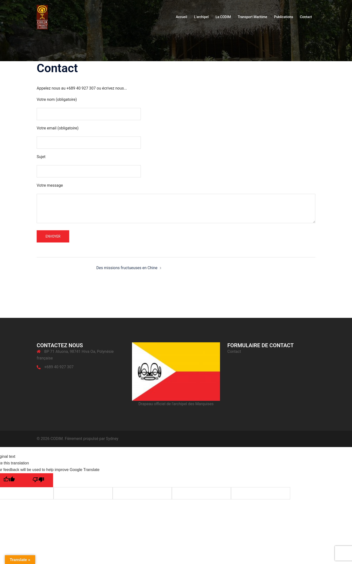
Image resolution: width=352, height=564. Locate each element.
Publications (283, 17)
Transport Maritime (252, 17)
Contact (306, 17)
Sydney (112, 438)
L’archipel (201, 17)
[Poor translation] (38, 480)
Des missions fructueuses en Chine (126, 267)
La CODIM (223, 17)
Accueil (181, 17)
